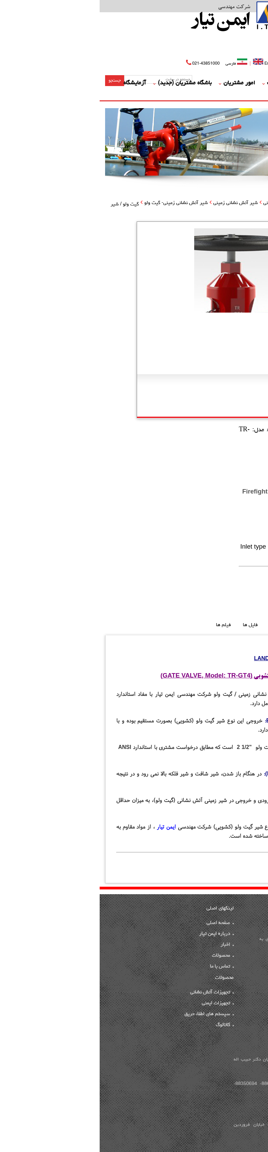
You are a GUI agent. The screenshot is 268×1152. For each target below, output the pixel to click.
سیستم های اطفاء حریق (109, 1014)
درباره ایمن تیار (116, 934)
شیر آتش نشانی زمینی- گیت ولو (76, 203)
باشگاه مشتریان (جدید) (85, 83)
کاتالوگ (125, 1025)
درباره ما (210, 83)
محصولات (177, 83)
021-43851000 (106, 64)
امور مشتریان (139, 83)
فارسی (137, 64)
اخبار (127, 945)
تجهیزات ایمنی (118, 1003)
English (165, 63)
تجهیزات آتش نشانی (183, 203)
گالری (226, 94)
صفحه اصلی (245, 83)
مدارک (251, 94)
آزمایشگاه (35, 83)
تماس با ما (196, 94)
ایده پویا (226, 979)
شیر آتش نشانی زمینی (136, 203)
